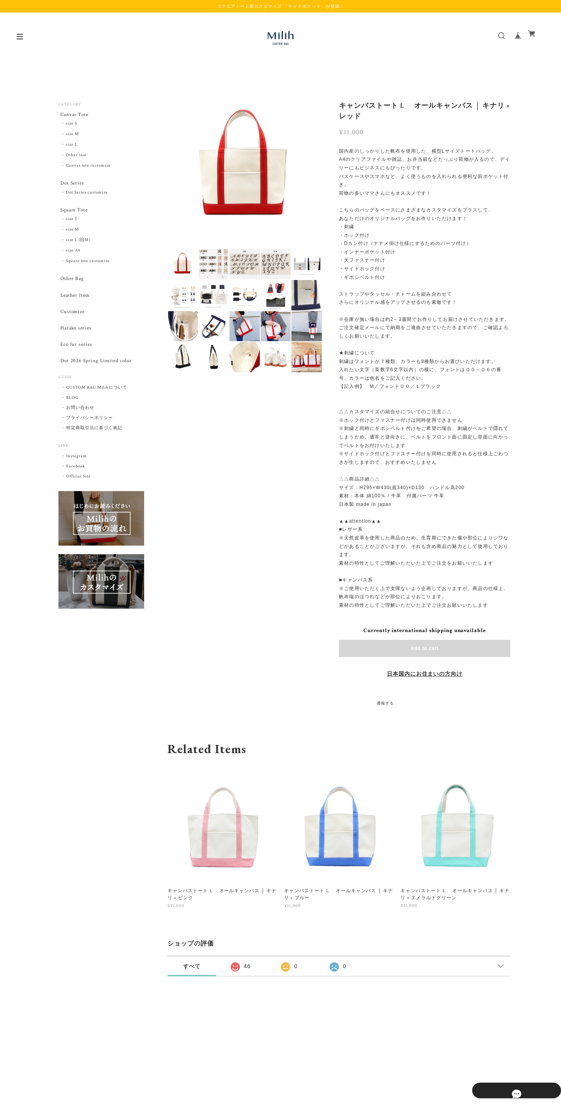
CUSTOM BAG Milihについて (96, 404)
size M (72, 136)
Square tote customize (88, 266)
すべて (192, 966)
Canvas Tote (73, 115)
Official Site (78, 492)
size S (71, 125)
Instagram (76, 472)
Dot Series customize (87, 196)
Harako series (75, 339)
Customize (71, 321)
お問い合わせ (80, 424)
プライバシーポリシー (89, 434)
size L (72, 146)
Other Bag (70, 285)
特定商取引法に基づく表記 (94, 444)
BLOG (72, 414)
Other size (76, 157)
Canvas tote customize (88, 167)
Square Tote (73, 214)
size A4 (73, 256)
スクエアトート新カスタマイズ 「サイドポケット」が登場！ (280, 6)
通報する (385, 703)
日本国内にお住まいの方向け (424, 674)
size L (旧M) (78, 245)
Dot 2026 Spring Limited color (96, 376)
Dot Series (71, 185)
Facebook (75, 482)
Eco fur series (75, 357)
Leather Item (74, 302)
